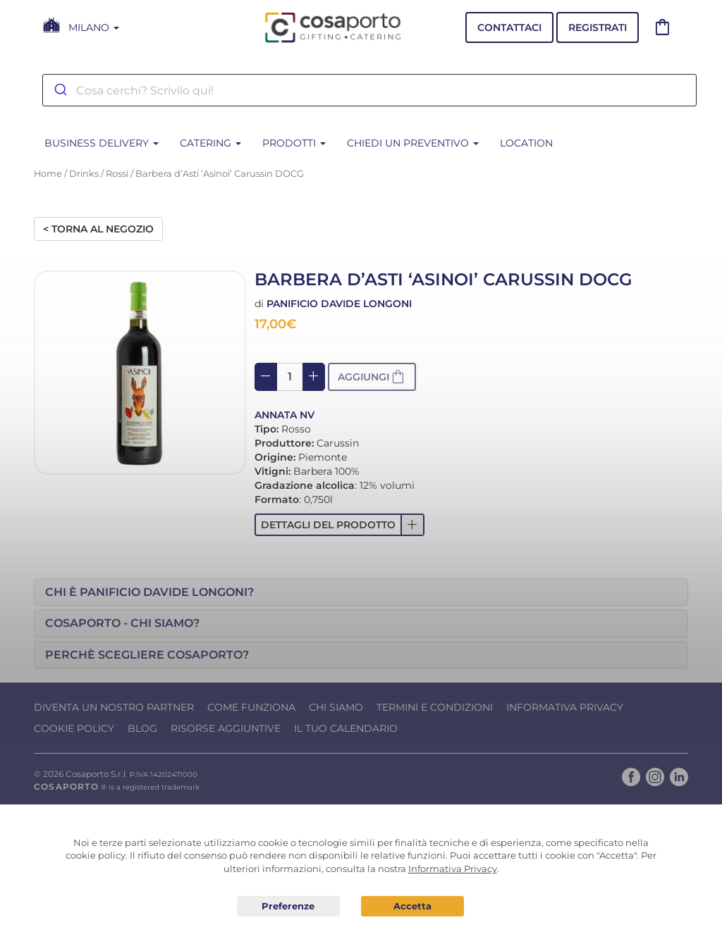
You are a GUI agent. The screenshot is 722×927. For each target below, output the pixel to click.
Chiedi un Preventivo (413, 143)
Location (526, 143)
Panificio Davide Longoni (339, 303)
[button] (339, 525)
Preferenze (288, 906)
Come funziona (251, 707)
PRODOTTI (294, 143)
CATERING (210, 143)
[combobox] (369, 90)
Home (48, 173)
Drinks (84, 173)
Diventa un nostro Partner (114, 707)
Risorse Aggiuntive (226, 728)
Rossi (117, 173)
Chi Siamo (336, 707)
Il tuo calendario (346, 728)
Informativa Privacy (564, 707)
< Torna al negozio (98, 229)
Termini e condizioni (435, 707)
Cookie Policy (74, 728)
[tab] (361, 592)
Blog (142, 728)
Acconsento (412, 906)
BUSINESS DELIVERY (101, 143)
